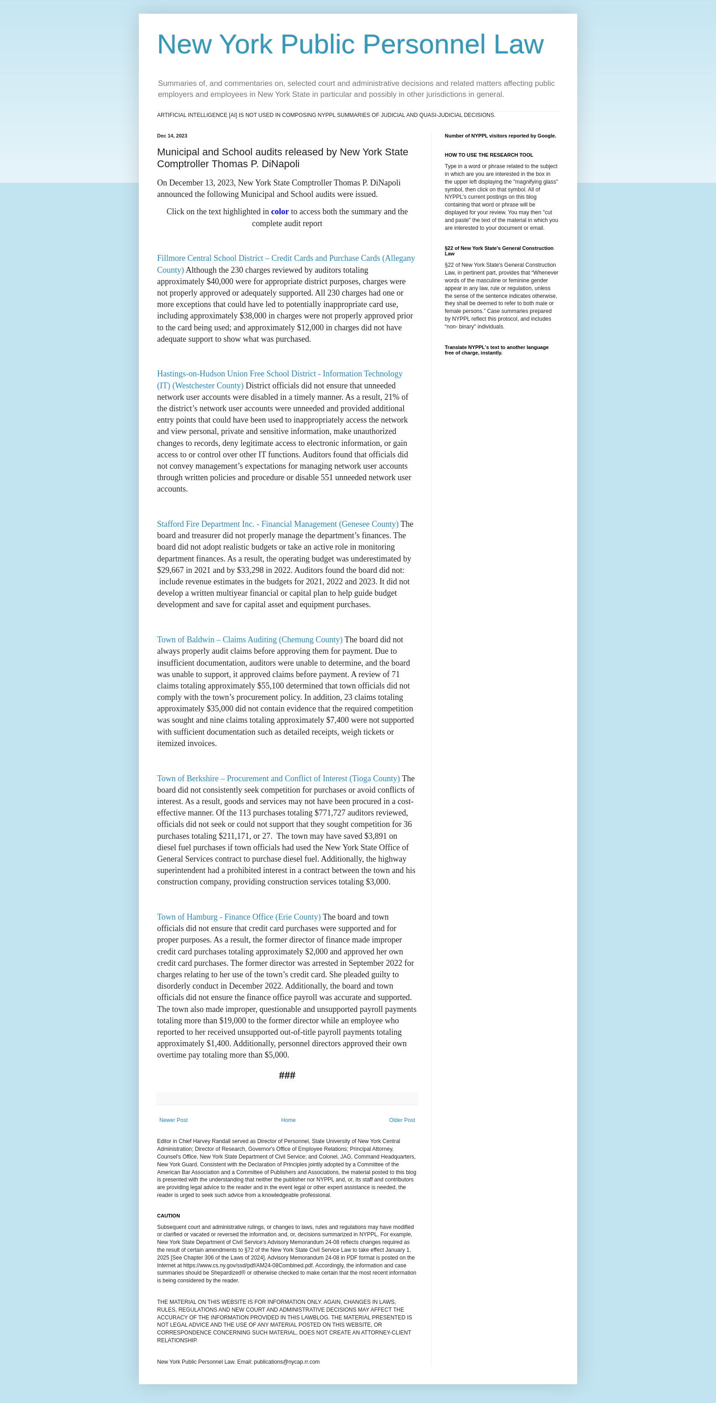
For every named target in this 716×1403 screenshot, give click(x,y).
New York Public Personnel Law (350, 44)
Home (288, 1120)
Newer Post (173, 1120)
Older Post (402, 1120)
